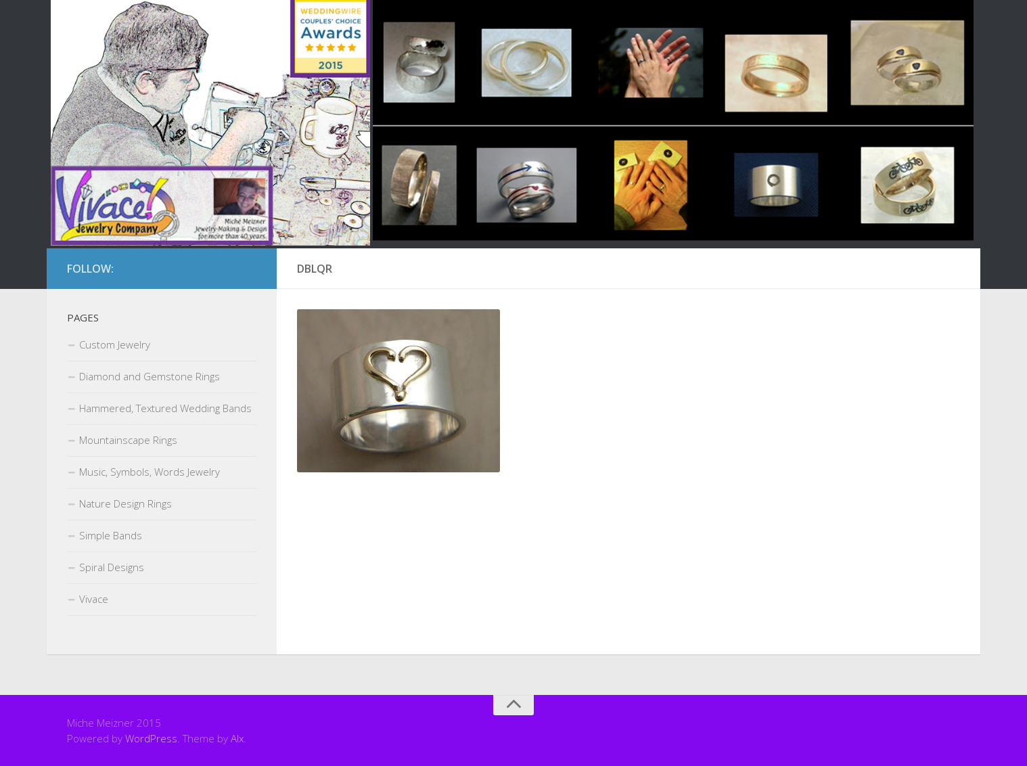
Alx (237, 738)
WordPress (151, 738)
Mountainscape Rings (128, 440)
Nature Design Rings (125, 503)
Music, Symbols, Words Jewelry (149, 471)
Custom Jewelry (114, 344)
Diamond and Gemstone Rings (149, 376)
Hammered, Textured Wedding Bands (165, 408)
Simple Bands (110, 535)
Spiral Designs (111, 567)
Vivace (93, 599)
